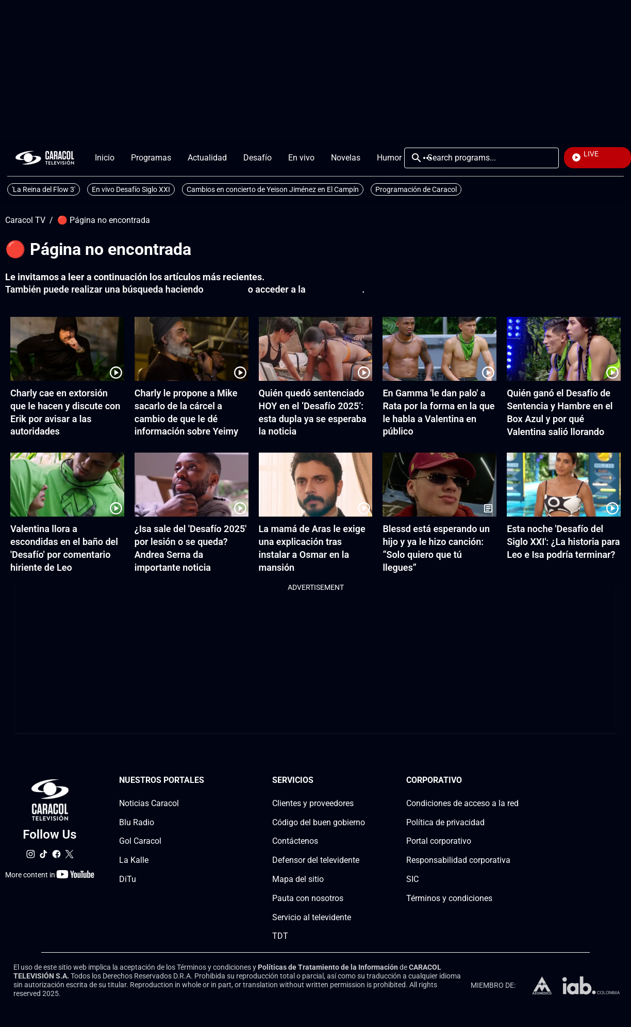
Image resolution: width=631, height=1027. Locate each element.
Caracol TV (25, 220)
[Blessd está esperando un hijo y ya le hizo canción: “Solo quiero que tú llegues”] (439, 485)
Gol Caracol (140, 841)
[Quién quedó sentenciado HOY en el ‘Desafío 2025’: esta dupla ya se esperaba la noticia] (316, 349)
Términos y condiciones (449, 898)
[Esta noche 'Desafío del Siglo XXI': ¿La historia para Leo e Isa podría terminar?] (564, 485)
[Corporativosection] (515, 780)
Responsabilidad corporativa (458, 860)
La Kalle (133, 860)
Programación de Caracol (416, 189)
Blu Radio (136, 822)
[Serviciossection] (362, 780)
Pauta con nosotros (307, 898)
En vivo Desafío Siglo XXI (131, 189)
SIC (412, 879)
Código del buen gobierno (318, 822)
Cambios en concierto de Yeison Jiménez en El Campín (273, 189)
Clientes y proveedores (313, 803)
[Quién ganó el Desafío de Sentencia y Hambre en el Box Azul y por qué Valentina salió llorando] (564, 349)
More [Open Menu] (427, 158)
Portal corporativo (438, 841)
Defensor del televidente (315, 860)
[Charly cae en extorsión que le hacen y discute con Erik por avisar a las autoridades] (67, 349)
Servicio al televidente (311, 917)
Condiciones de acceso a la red (462, 803)
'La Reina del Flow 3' (43, 189)
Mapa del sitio (298, 879)
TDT (280, 936)
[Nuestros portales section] (207, 780)
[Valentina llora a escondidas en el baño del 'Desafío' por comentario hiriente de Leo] (67, 485)
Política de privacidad (445, 822)
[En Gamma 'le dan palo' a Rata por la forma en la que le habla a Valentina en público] (439, 349)
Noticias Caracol (149, 803)
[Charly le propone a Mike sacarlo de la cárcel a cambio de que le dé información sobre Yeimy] (191, 349)
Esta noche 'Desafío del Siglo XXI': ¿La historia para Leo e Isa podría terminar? (563, 541)
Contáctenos (295, 841)
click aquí (225, 289)
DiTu (127, 879)
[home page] (44, 157)
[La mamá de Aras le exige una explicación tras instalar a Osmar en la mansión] (316, 485)
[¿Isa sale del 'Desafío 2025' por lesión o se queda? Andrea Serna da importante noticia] (191, 485)
